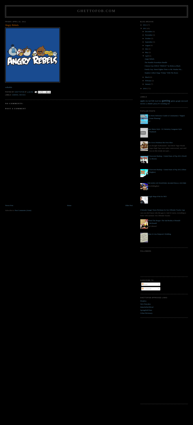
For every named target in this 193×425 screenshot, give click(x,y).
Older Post (129, 205)
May (147, 52)
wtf (168, 104)
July (146, 49)
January (148, 84)
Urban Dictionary (146, 313)
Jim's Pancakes (145, 304)
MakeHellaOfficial (146, 307)
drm (146, 101)
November (149, 35)
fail (150, 101)
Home (69, 205)
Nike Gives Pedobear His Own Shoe (160, 143)
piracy (155, 104)
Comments (146, 289)
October (148, 38)
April (147, 56)
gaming (15, 95)
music (150, 103)
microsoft (184, 101)
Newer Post (9, 205)
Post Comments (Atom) (23, 210)
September (149, 42)
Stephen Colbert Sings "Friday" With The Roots (161, 73)
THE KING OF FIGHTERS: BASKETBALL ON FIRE (166, 183)
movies (22, 95)
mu (146, 103)
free (160, 101)
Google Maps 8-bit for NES (157, 196)
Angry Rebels (149, 59)
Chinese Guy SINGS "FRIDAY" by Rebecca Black (162, 66)
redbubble (8, 87)
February (148, 81)
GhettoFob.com (96, 11)
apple (142, 101)
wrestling (163, 104)
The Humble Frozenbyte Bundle (156, 62)
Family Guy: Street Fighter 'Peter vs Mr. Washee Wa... (163, 69)
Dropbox (143, 301)
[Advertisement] (25, 185)
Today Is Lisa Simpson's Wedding (159, 234)
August (148, 45)
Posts (145, 284)
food (156, 101)
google (178, 101)
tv (159, 103)
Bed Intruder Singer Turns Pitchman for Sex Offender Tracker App (161, 210)
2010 (145, 88)
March (147, 77)
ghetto (173, 101)
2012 (145, 25)
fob (152, 101)
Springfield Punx (146, 310)
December (149, 32)
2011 (145, 28)
